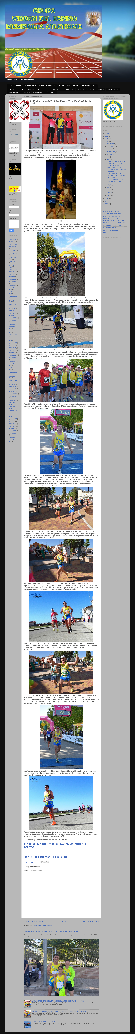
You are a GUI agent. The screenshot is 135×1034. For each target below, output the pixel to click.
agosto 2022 (13, 380)
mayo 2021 (12, 426)
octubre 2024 (13, 296)
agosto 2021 (13, 419)
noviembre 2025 (12, 258)
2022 (107, 199)
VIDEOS (101, 89)
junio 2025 (12, 272)
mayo (109, 185)
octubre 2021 (13, 411)
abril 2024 (12, 315)
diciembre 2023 (12, 327)
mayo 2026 (12, 239)
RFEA (105, 232)
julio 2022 (12, 384)
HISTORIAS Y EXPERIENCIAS (19, 92)
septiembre (111, 152)
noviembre (111, 146)
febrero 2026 (13, 247)
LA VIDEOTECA (112, 89)
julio (108, 157)
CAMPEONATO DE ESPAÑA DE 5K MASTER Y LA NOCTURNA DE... (116, 163)
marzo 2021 (13, 431)
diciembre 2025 (14, 253)
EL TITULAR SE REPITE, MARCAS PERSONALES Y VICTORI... (116, 175)
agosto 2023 (13, 343)
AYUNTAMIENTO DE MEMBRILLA (114, 214)
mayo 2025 (12, 274)
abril (108, 187)
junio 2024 (12, 311)
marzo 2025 (12, 279)
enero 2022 (12, 400)
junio (109, 159)
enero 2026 (12, 251)
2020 (107, 204)
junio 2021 (12, 424)
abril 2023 (12, 353)
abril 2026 (12, 242)
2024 (107, 139)
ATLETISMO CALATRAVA (111, 211)
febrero (109, 193)
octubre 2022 (13, 372)
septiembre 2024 (12, 301)
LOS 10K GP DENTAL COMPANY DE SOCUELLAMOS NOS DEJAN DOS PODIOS (58, 1001)
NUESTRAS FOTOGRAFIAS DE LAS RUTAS (40, 86)
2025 (107, 136)
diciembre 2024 (12, 288)
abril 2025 (12, 277)
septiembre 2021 (12, 415)
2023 (107, 141)
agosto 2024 (13, 304)
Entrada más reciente (34, 921)
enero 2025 (12, 285)
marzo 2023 (13, 355)
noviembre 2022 (12, 369)
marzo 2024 (13, 318)
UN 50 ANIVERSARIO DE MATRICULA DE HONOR (116, 180)
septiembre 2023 (12, 339)
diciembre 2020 (12, 440)
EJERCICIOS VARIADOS (85, 89)
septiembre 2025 (12, 266)
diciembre (110, 144)
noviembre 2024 (12, 293)
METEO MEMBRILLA (110, 230)
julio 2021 (12, 421)
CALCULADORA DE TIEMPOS (113, 216)
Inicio (10, 86)
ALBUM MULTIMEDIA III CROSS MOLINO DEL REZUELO (28, 89)
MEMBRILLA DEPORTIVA (112, 225)
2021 (107, 201)
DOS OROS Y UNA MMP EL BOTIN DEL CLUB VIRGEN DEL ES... (116, 169)
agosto (109, 154)
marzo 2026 (13, 244)
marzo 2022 (13, 394)
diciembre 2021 (12, 403)
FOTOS (18, 86)
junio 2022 (12, 386)
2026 (107, 133)
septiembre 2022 (12, 377)
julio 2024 (12, 308)
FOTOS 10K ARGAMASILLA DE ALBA (45, 857)
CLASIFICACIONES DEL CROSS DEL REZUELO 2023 (77, 86)
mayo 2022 (12, 389)
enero (109, 195)
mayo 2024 (12, 313)
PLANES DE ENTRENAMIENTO (63, 89)
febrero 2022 (13, 396)
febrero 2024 (13, 320)
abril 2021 (12, 428)
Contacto (52, 92)
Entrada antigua (91, 921)
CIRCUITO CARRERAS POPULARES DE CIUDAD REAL (113, 219)
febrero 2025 (13, 281)
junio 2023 (12, 348)
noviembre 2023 (12, 331)
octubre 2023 (13, 335)
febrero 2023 (13, 357)
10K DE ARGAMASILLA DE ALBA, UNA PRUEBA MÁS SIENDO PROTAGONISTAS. (59, 1011)
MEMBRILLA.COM (109, 227)
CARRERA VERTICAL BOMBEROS (43, 1021)
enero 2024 (12, 324)
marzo (109, 190)
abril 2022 (12, 391)
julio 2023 (12, 345)
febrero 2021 (13, 433)
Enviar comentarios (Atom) (42, 926)
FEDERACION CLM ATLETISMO (114, 223)
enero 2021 (12, 437)
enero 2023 (12, 361)
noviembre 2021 (12, 407)
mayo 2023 (12, 350)
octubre (109, 149)
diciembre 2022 (12, 364)
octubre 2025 (13, 261)
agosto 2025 (13, 269)
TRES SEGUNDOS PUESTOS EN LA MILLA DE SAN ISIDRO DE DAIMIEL (51, 932)
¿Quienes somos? (39, 92)
